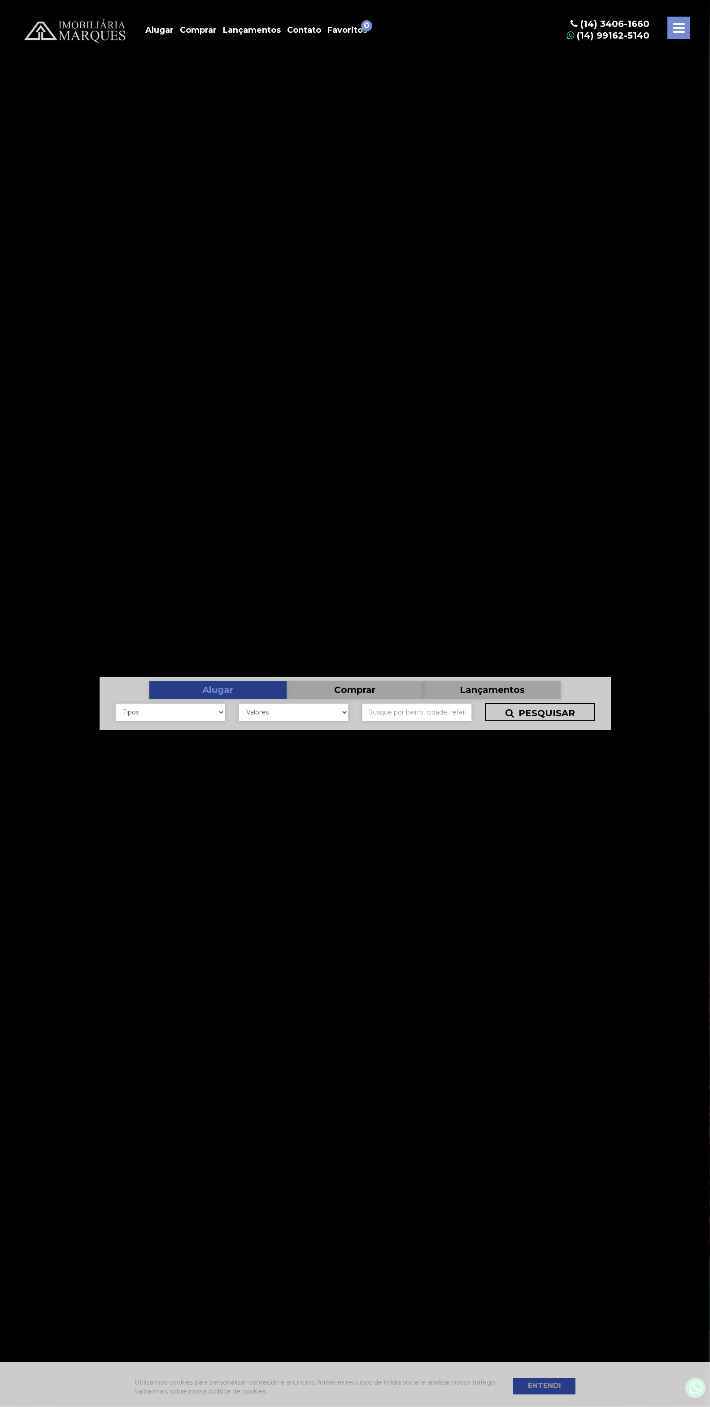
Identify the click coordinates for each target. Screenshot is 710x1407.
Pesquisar (540, 713)
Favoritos (347, 30)
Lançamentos (252, 30)
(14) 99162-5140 (607, 35)
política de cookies (237, 1391)
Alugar (159, 30)
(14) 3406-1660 (610, 23)
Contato (304, 30)
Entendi (544, 1385)
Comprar (198, 30)
